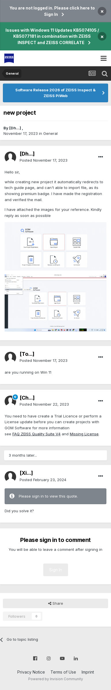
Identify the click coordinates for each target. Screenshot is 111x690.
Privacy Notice (31, 672)
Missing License (84, 434)
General (50, 133)
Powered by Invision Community (55, 679)
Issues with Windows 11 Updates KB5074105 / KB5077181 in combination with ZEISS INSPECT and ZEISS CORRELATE (52, 36)
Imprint (88, 672)
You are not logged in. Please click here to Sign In (52, 11)
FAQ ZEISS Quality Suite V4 (36, 434)
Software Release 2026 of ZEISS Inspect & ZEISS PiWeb (55, 93)
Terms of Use (63, 672)
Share (55, 603)
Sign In (55, 569)
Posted (43, 160)
